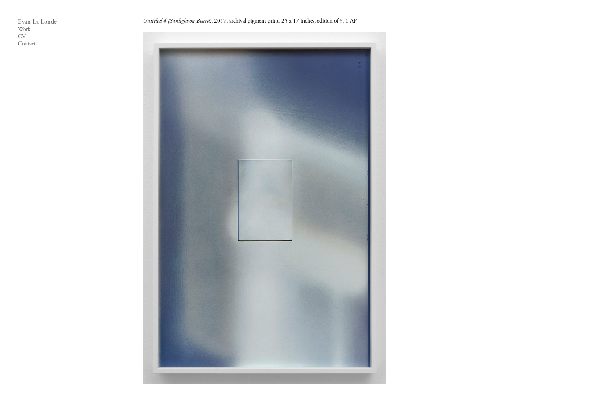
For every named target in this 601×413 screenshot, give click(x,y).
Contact (27, 44)
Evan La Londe (37, 22)
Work (24, 30)
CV (22, 37)
